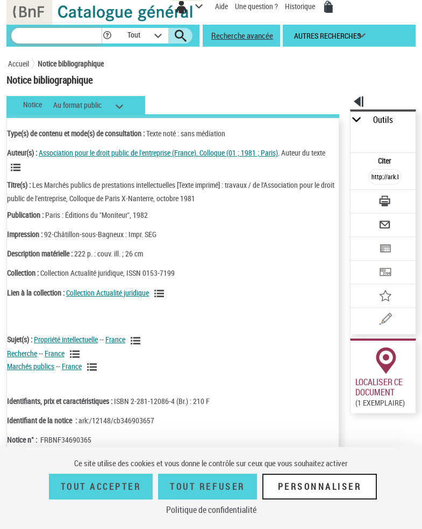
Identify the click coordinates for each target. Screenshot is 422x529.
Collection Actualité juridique (107, 293)
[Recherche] (56, 35)
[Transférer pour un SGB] (385, 273)
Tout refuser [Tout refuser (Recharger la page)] (207, 487)
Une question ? (256, 6)
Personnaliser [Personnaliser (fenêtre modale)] (320, 487)
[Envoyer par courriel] (385, 226)
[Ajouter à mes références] (385, 297)
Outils (383, 120)
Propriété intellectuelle (66, 339)
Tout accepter (101, 487)
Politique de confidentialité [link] (211, 510)
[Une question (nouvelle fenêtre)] (385, 320)
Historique (301, 6)
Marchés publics (30, 366)
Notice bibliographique (71, 63)
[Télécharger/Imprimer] (385, 202)
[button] (107, 35)
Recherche (22, 353)
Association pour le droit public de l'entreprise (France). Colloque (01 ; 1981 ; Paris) (158, 153)
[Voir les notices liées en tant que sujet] (137, 340)
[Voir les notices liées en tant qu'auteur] (17, 167)
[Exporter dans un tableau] (385, 250)
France (115, 339)
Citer (385, 161)
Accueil (18, 63)
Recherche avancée (242, 35)
